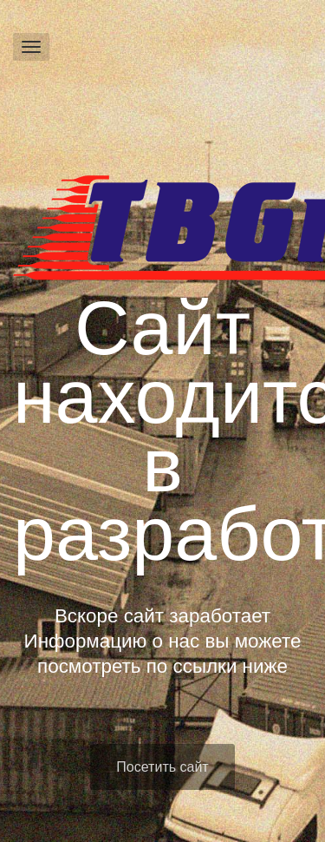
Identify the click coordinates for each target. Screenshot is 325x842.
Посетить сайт (162, 767)
